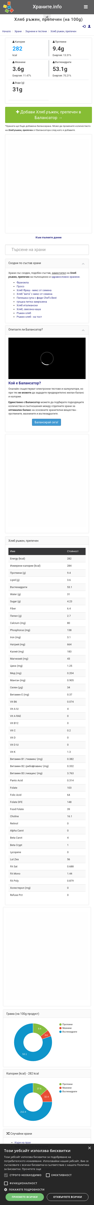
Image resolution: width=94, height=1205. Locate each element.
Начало (6, 31)
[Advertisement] (44, 183)
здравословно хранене (65, 276)
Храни (18, 31)
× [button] (89, 1148)
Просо (20, 286)
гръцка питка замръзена (32, 301)
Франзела (23, 282)
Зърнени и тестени (36, 31)
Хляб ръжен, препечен (63, 31)
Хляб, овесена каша (29, 309)
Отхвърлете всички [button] (67, 1197)
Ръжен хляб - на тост (29, 316)
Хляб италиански (27, 305)
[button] (47, 1189)
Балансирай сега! (46, 422)
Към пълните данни (48, 237)
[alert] (47, 1174)
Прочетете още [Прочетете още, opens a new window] (31, 1169)
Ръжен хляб (24, 313)
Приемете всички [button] (25, 1197)
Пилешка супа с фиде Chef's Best (37, 297)
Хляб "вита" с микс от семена (34, 293)
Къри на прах (23, 1142)
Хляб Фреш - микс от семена (34, 290)
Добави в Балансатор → (48, 114)
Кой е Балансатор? (24, 383)
